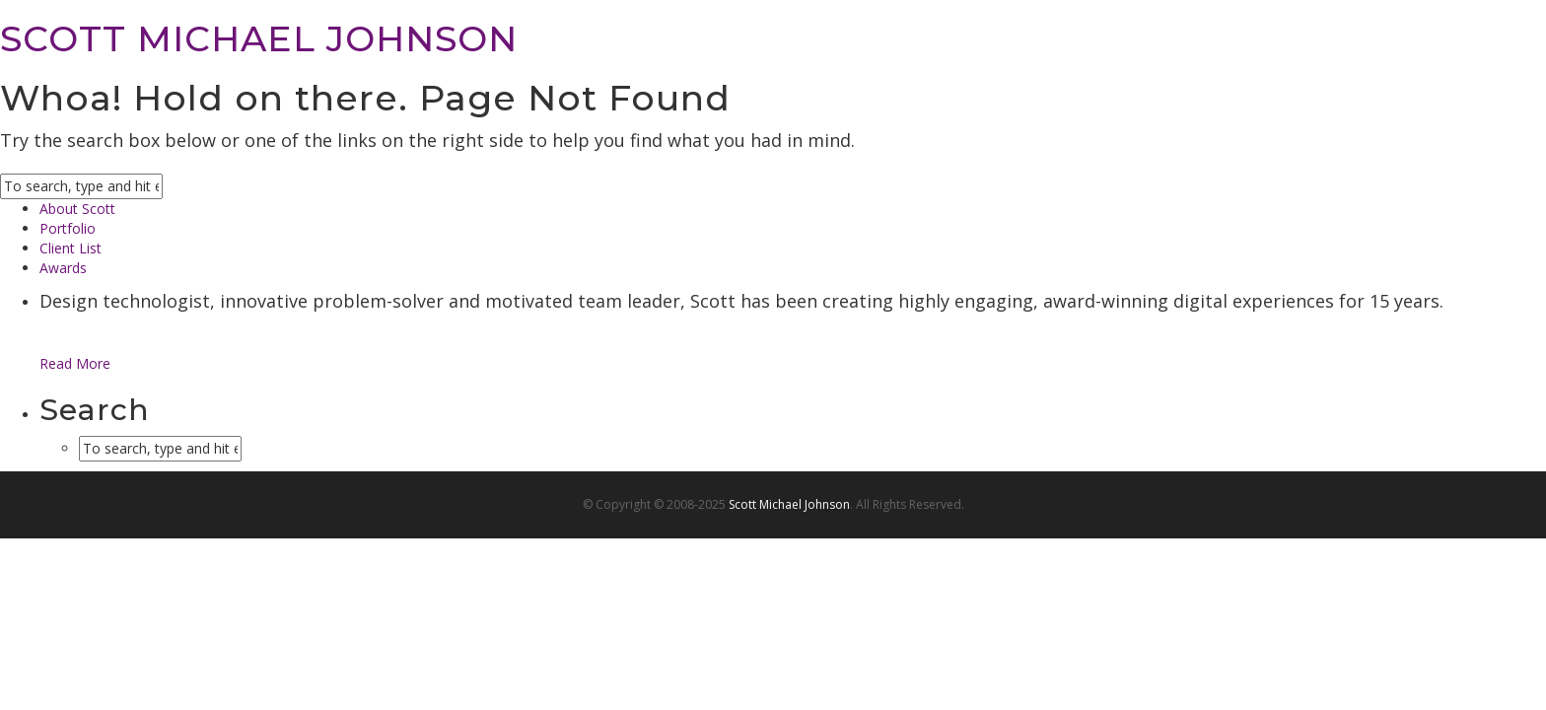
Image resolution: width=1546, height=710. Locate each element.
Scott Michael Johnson (789, 504)
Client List (70, 248)
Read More (74, 363)
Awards (63, 267)
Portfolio (67, 228)
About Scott (77, 208)
